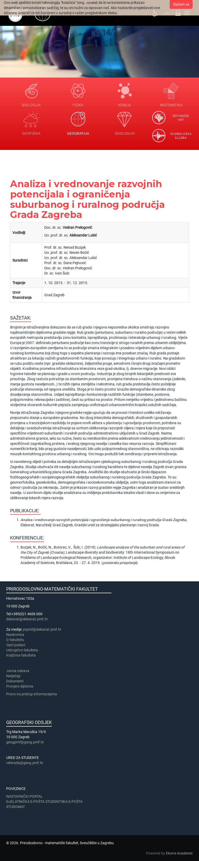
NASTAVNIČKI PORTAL (24, 796)
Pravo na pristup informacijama (32, 694)
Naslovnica (15, 635)
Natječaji (13, 676)
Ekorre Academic (179, 853)
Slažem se (181, 4)
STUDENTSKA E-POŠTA (64, 801)
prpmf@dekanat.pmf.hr (42, 629)
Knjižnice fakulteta (21, 655)
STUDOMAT (15, 807)
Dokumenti (15, 681)
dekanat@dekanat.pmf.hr (27, 619)
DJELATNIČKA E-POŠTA (25, 801)
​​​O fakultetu (15, 640)
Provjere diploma (19, 686)
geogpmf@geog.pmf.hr (25, 742)
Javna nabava (17, 671)
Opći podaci (15, 645)
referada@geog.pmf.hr (24, 763)
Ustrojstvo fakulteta (22, 650)
